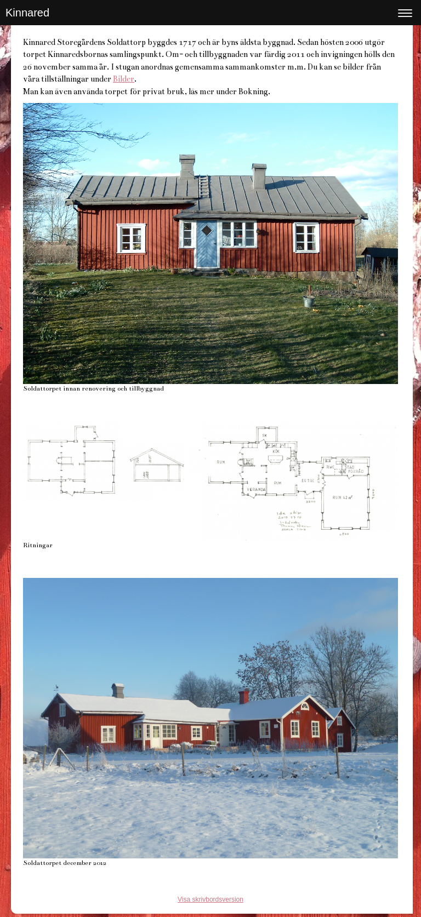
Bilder (123, 79)
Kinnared (27, 13)
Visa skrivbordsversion (210, 899)
